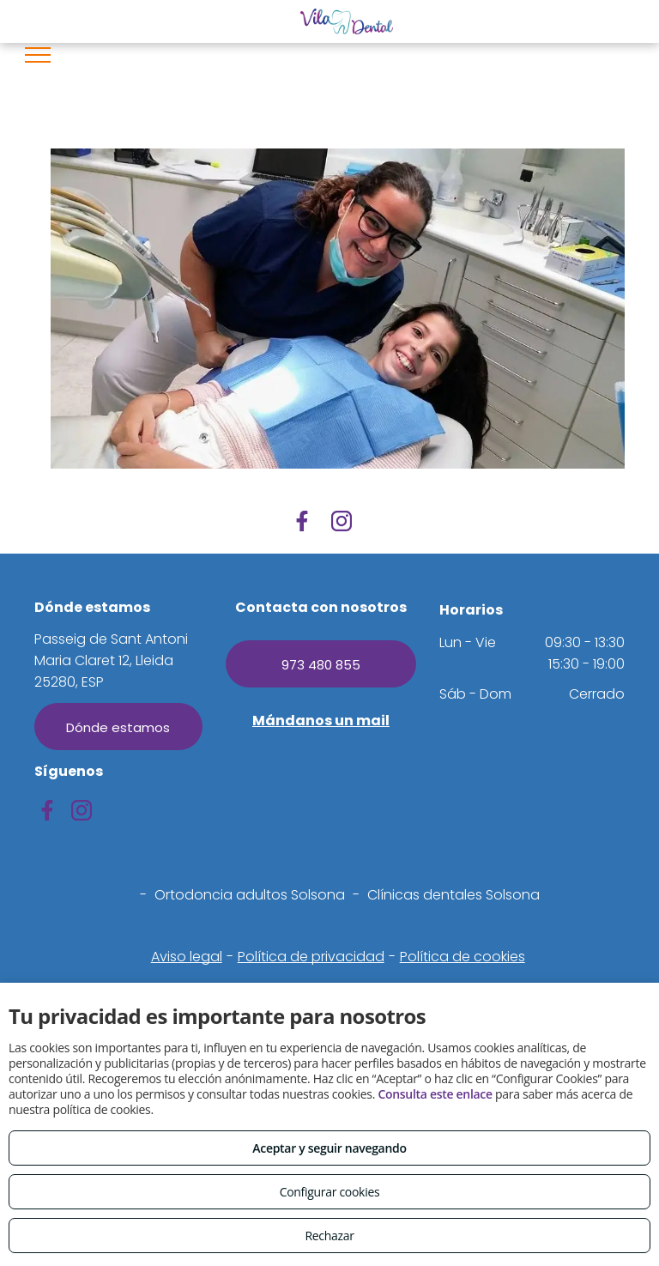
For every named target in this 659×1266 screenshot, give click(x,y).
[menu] (37, 55)
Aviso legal (186, 956)
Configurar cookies (330, 1192)
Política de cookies (462, 956)
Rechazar (329, 1235)
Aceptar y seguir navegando (329, 1148)
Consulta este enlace (435, 1094)
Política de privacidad (311, 956)
